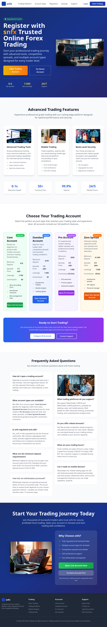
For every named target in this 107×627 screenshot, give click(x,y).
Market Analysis (33, 609)
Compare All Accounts (42, 336)
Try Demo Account (40, 70)
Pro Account (59, 609)
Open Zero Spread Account (92, 296)
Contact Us (85, 606)
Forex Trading (33, 603)
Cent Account (59, 603)
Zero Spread (59, 612)
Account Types (40, 4)
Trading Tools (33, 612)
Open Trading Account (15, 70)
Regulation (53, 4)
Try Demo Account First (76, 573)
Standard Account (61, 606)
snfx (9, 3)
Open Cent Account (15, 305)
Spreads (64, 4)
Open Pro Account (66, 293)
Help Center (86, 603)
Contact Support (66, 336)
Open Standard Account (40, 299)
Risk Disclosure (87, 612)
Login (85, 4)
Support (74, 4)
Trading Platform (25, 4)
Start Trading (97, 4)
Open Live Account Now (76, 565)
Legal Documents (88, 609)
